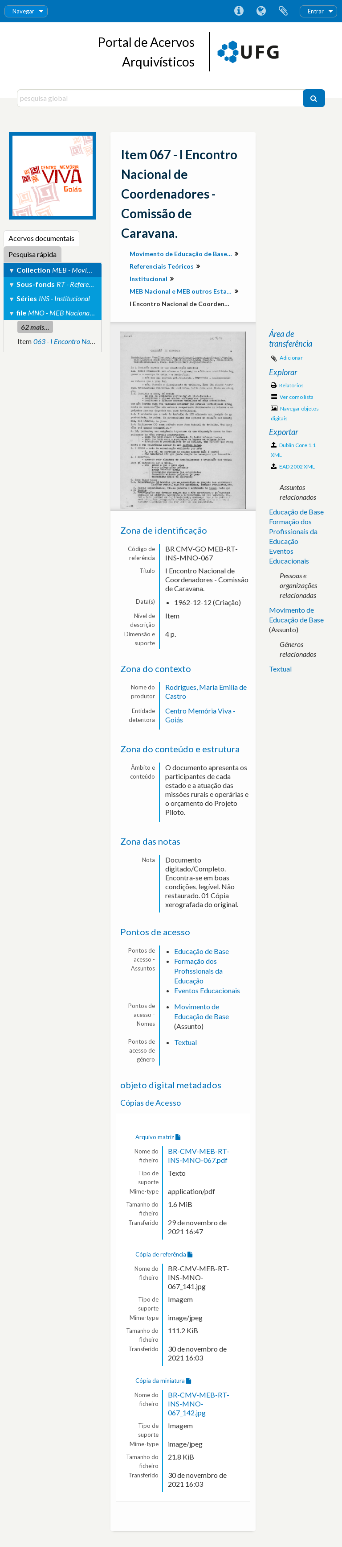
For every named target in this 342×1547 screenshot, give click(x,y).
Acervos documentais (41, 238)
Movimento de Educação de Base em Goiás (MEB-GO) (182, 253)
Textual (185, 1042)
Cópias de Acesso (150, 1102)
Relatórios (287, 385)
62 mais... (35, 327)
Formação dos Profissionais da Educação (198, 971)
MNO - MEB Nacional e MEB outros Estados (91, 312)
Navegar (23, 11)
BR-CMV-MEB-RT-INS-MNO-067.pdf (198, 1155)
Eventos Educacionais (207, 990)
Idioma (261, 11)
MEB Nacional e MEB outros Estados (182, 291)
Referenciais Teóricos (162, 266)
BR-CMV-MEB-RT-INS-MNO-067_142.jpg (198, 1403)
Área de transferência (283, 11)
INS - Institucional (64, 298)
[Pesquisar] (314, 98)
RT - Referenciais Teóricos (93, 284)
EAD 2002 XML (293, 466)
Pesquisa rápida (32, 254)
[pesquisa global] (161, 98)
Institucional (148, 278)
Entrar (316, 11)
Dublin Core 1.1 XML (293, 450)
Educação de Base (201, 951)
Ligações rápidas (239, 11)
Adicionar (291, 357)
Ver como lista (292, 397)
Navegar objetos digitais (295, 413)
